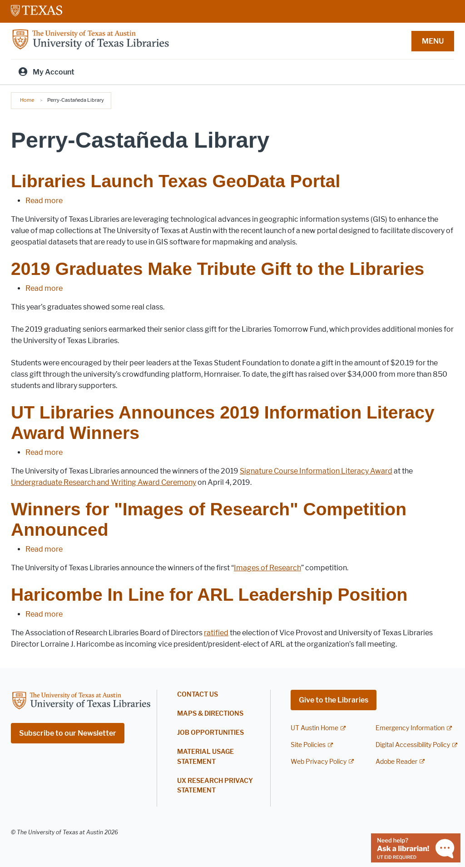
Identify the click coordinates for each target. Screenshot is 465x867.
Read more (44, 200)
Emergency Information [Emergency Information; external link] (410, 728)
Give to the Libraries (333, 700)
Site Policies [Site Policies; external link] (308, 745)
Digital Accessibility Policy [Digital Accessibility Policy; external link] (413, 745)
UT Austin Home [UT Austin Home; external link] (314, 728)
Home (27, 100)
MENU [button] (433, 41)
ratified (216, 632)
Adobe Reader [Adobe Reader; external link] (396, 762)
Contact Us (197, 694)
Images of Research (267, 567)
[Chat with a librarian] (415, 847)
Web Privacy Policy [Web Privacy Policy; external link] (318, 762)
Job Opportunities (210, 733)
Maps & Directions (210, 714)
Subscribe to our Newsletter (67, 733)
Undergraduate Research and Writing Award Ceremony (103, 482)
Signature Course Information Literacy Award (316, 471)
